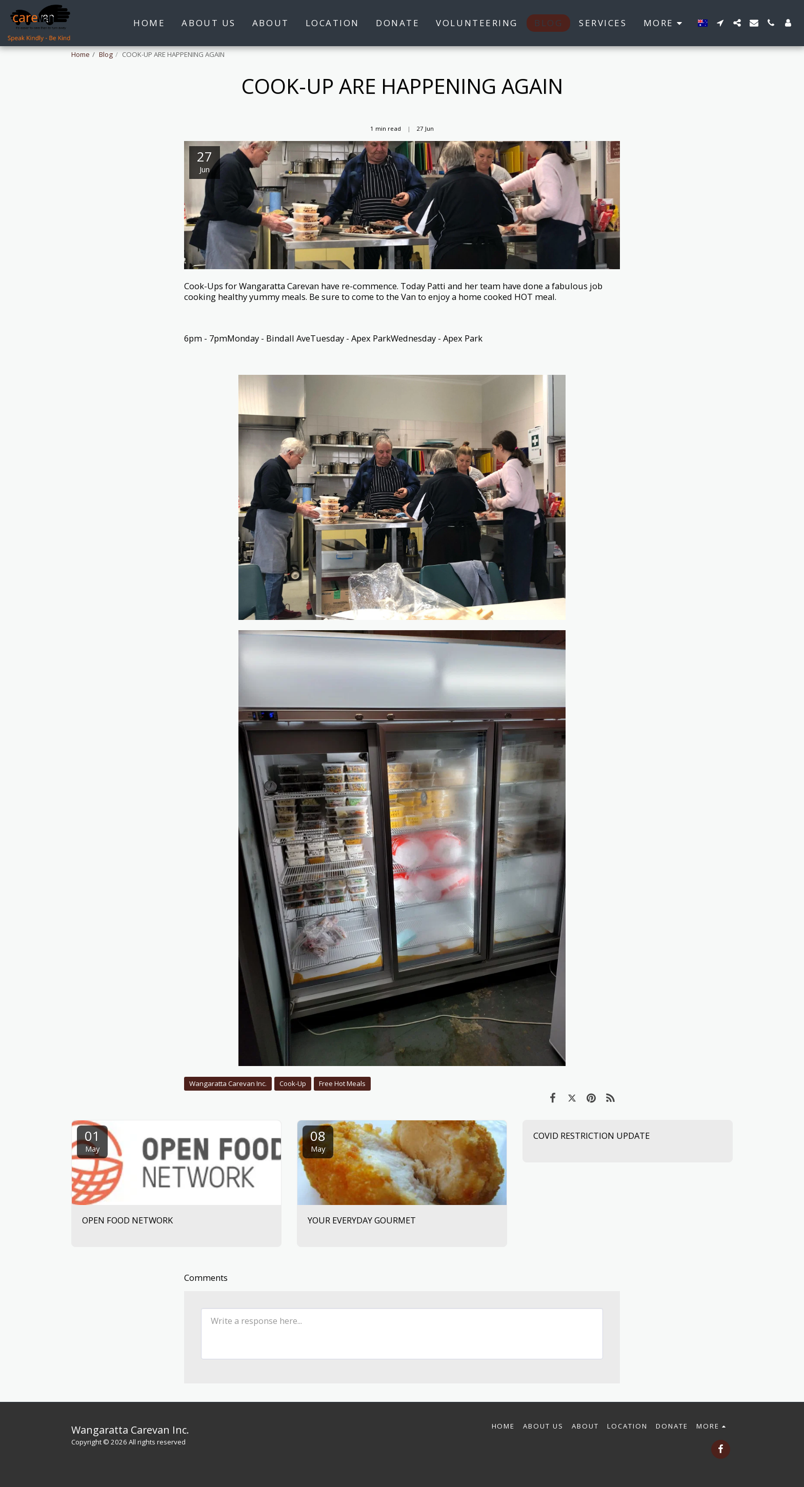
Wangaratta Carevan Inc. (228, 1083)
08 (318, 1140)
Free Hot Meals (342, 1083)
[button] (720, 22)
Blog (106, 54)
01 (92, 1140)
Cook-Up (292, 1083)
